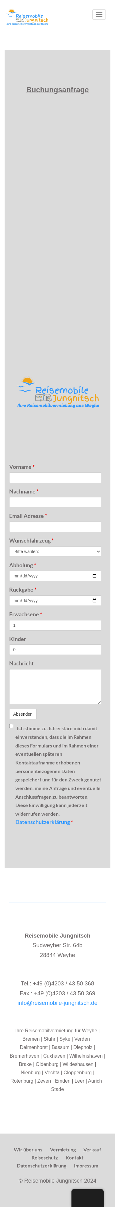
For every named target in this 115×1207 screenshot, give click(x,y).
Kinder (17, 638)
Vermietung (63, 1149)
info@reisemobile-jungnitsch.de (57, 1003)
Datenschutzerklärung (43, 821)
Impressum (86, 1165)
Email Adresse (28, 515)
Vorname (22, 466)
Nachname (24, 491)
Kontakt (74, 1157)
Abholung (22, 565)
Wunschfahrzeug (31, 540)
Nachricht (21, 663)
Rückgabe (22, 589)
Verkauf (92, 1149)
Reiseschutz (45, 1157)
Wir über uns (28, 1149)
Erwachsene (25, 614)
